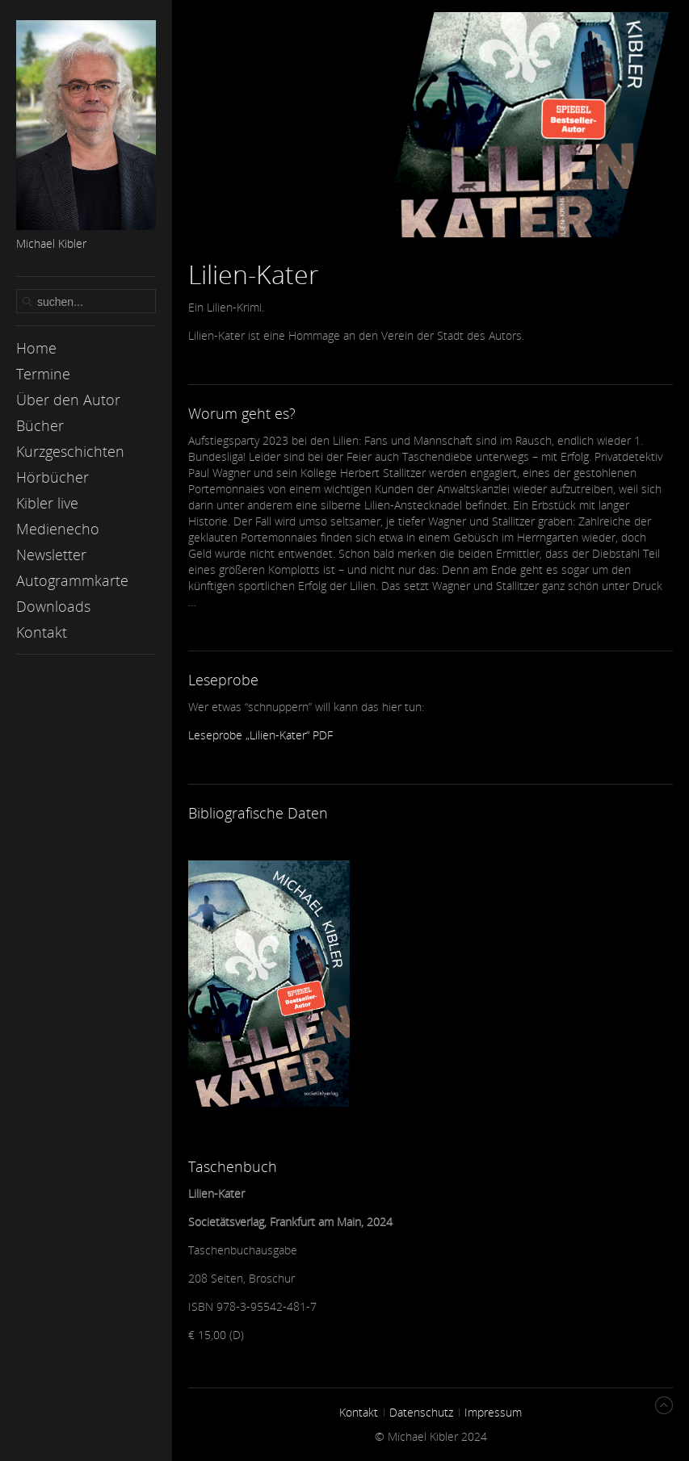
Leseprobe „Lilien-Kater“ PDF (260, 735)
